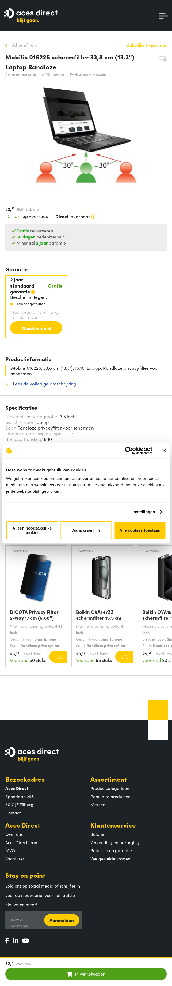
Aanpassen (86, 530)
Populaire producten (110, 796)
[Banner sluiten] (164, 450)
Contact (13, 813)
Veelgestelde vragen (110, 858)
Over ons (14, 834)
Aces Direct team (22, 842)
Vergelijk (20, 550)
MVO (10, 850)
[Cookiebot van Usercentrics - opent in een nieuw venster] (128, 451)
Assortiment (108, 778)
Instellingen (143, 512)
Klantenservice (113, 824)
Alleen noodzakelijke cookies (32, 530)
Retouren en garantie (111, 850)
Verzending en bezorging (114, 842)
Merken (97, 804)
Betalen (97, 834)
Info (58, 657)
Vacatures (15, 858)
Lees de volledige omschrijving (44, 384)
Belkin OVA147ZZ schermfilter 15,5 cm (98, 615)
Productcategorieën (109, 788)
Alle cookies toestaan (139, 530)
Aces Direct (22, 824)
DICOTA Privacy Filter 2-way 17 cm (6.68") (34, 615)
